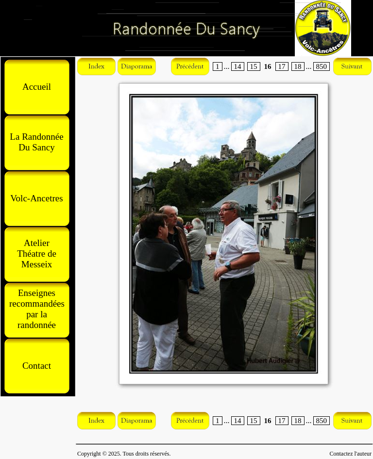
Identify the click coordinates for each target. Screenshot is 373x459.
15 (253, 66)
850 (321, 66)
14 (237, 66)
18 (298, 66)
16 (267, 66)
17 (282, 66)
